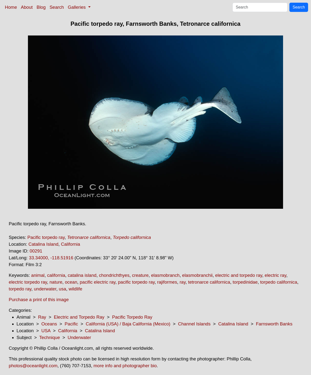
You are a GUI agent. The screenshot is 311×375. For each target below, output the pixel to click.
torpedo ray (20, 288)
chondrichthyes (114, 275)
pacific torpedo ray (136, 282)
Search (57, 7)
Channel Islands (194, 323)
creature (140, 275)
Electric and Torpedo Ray (79, 317)
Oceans (49, 323)
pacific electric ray (97, 282)
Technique (49, 337)
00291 (36, 250)
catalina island (82, 275)
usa (62, 288)
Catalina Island (43, 244)
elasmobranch (165, 275)
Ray (42, 317)
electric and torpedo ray (238, 275)
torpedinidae (245, 282)
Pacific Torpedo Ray (132, 317)
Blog (41, 7)
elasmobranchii (197, 275)
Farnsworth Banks (274, 323)
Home (11, 7)
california (56, 275)
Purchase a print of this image (39, 299)
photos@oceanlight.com (33, 365)
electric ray (275, 275)
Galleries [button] (77, 7)
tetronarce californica (209, 282)
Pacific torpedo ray (46, 237)
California (70, 244)
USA (45, 330)
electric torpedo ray (28, 282)
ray (183, 282)
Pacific (71, 323)
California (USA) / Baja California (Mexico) (128, 323)
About (27, 7)
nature (56, 282)
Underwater (79, 337)
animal (37, 275)
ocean (71, 282)
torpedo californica (278, 282)
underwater (45, 288)
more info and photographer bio (125, 365)
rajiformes (167, 282)
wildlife (75, 288)
